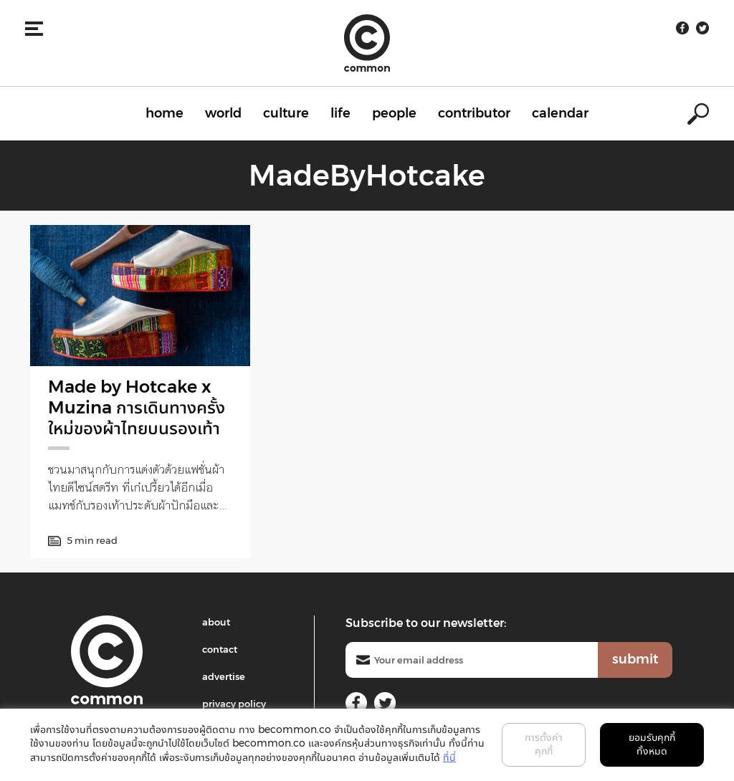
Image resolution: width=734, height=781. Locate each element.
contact (219, 649)
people (394, 113)
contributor (474, 113)
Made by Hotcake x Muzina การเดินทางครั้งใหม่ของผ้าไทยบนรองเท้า (136, 407)
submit (635, 659)
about (216, 622)
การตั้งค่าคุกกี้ (544, 744)
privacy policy (234, 703)
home (165, 113)
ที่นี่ (449, 757)
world (223, 113)
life (340, 113)
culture (286, 113)
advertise (223, 676)
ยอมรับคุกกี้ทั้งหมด (652, 744)
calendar (560, 113)
